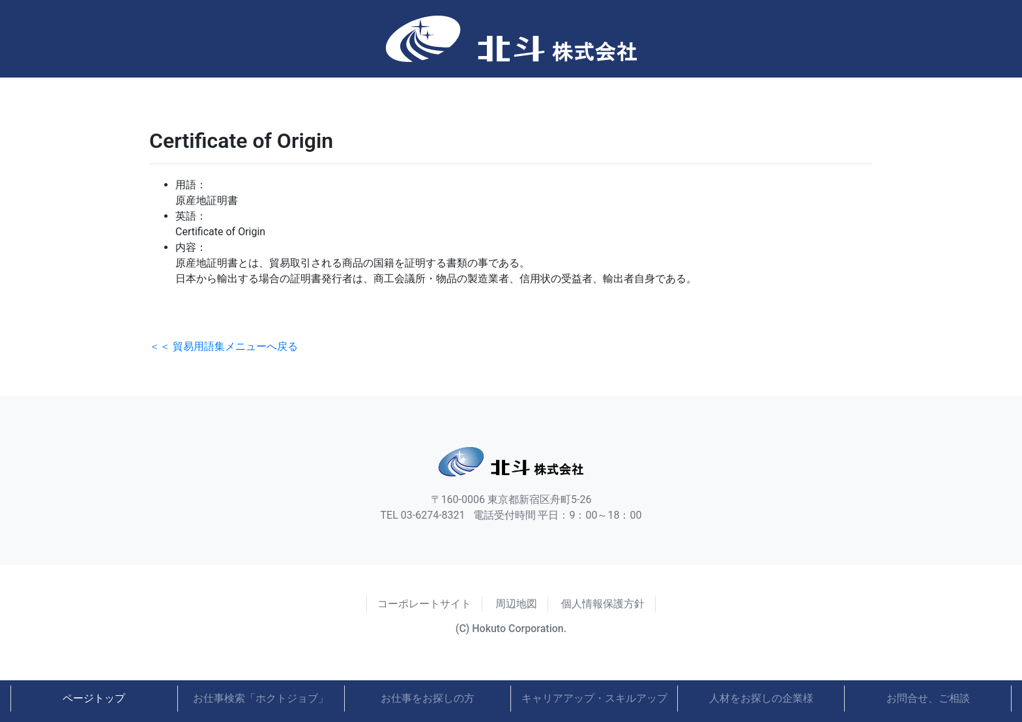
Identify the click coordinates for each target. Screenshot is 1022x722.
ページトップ (94, 698)
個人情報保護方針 (603, 604)
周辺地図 (516, 604)
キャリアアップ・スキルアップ (594, 698)
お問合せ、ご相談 (928, 698)
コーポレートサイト (424, 604)
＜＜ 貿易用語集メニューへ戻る (223, 346)
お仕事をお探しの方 (427, 698)
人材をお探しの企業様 (761, 698)
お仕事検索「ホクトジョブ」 (260, 698)
